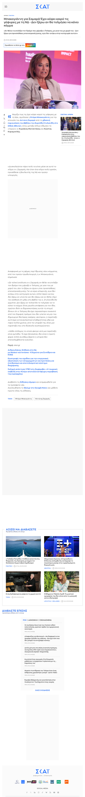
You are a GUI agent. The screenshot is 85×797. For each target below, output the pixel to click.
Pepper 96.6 (52, 782)
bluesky (46, 792)
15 (4, 125)
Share (4, 135)
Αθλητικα (47, 568)
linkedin (34, 792)
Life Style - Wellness (52, 601)
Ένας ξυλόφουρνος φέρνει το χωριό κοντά (23, 594)
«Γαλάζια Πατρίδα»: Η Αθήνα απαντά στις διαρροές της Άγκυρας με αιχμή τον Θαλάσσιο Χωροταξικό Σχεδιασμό (23, 561)
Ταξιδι (8, 597)
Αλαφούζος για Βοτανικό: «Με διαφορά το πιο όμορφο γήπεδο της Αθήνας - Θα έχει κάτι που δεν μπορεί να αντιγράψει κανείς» (42, 638)
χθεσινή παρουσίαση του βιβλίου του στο (33, 123)
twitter (4, 119)
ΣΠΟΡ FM (31, 782)
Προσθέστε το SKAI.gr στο (21, 45)
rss (50, 792)
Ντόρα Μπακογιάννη (24, 398)
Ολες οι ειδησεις (42, 690)
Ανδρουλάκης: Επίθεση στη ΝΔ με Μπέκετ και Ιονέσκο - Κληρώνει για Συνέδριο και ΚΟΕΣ (31, 352)
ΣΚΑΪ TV (17, 782)
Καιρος (74, 6)
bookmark (4, 131)
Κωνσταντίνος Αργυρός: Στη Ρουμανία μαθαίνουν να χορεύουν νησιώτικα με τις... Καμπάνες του (41, 661)
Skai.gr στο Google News (35, 388)
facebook (4, 115)
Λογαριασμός (79, 6)
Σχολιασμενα (46, 620)
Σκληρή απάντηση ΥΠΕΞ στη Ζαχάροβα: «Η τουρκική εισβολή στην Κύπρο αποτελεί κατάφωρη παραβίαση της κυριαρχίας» (33, 371)
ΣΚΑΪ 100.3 (23, 782)
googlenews (58, 792)
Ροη (25, 620)
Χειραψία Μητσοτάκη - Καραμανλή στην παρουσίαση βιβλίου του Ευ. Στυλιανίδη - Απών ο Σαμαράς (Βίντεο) (71, 136)
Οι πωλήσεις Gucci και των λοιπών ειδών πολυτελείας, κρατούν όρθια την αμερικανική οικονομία (42, 627)
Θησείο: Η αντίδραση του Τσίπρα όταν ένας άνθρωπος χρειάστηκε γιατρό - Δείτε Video (41, 671)
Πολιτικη (11, 15)
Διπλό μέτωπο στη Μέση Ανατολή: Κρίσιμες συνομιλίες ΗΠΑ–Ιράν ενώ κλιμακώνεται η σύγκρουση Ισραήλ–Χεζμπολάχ (41, 650)
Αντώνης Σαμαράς (43, 398)
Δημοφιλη (33, 620)
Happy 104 (67, 782)
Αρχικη (6, 15)
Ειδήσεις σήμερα (28, 382)
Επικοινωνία (48, 775)
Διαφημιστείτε (37, 775)
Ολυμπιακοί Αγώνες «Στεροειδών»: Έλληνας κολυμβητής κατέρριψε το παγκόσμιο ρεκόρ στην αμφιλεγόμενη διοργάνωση (59, 562)
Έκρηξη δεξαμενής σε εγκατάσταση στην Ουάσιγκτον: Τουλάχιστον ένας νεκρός (40, 681)
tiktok (42, 792)
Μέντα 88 (58, 782)
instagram (38, 792)
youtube (54, 792)
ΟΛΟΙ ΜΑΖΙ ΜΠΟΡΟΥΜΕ (42, 783)
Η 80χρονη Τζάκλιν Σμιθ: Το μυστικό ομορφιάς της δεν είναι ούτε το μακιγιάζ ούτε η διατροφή (60, 596)
